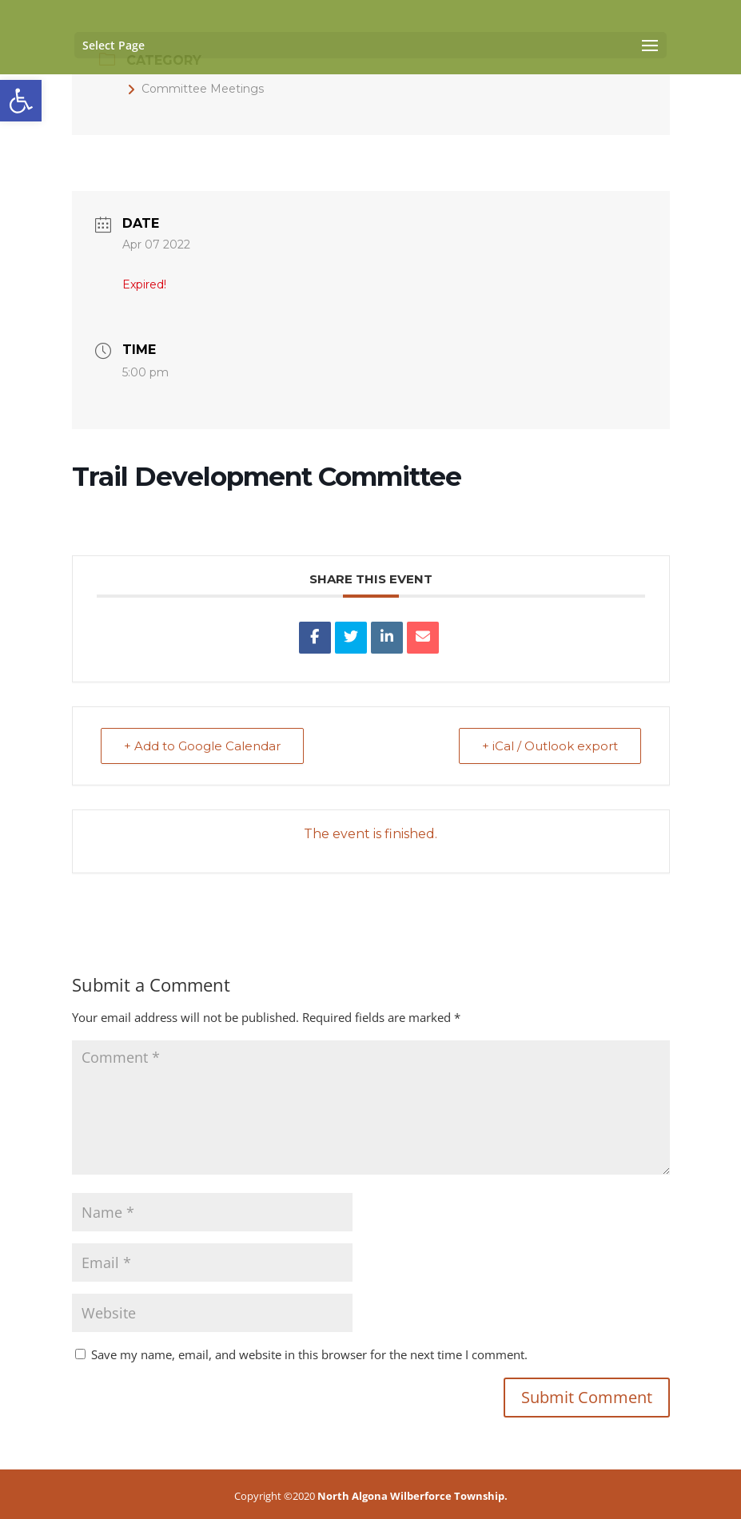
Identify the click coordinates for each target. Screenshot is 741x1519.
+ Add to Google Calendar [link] (202, 746)
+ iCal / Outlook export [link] (550, 746)
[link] (21, 100)
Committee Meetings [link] (195, 89)
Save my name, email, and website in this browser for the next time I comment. (309, 1354)
